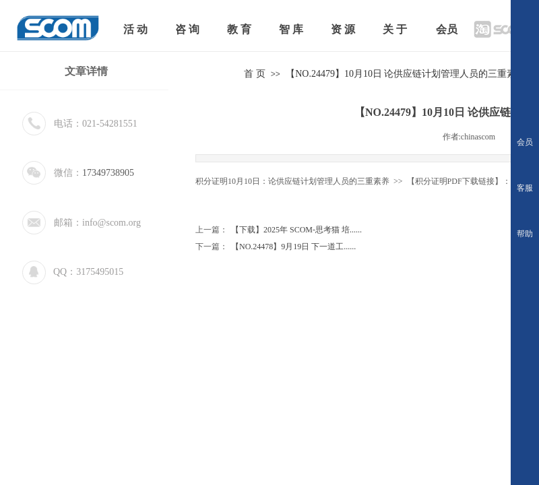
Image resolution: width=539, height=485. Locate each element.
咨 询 (187, 29)
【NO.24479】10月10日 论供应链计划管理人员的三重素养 (406, 74)
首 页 (254, 74)
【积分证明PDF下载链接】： (458, 181)
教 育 (239, 29)
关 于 (395, 29)
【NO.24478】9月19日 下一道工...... (275, 246)
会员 (446, 29)
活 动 (135, 29)
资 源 (343, 29)
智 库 (291, 29)
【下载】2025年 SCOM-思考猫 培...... (278, 230)
